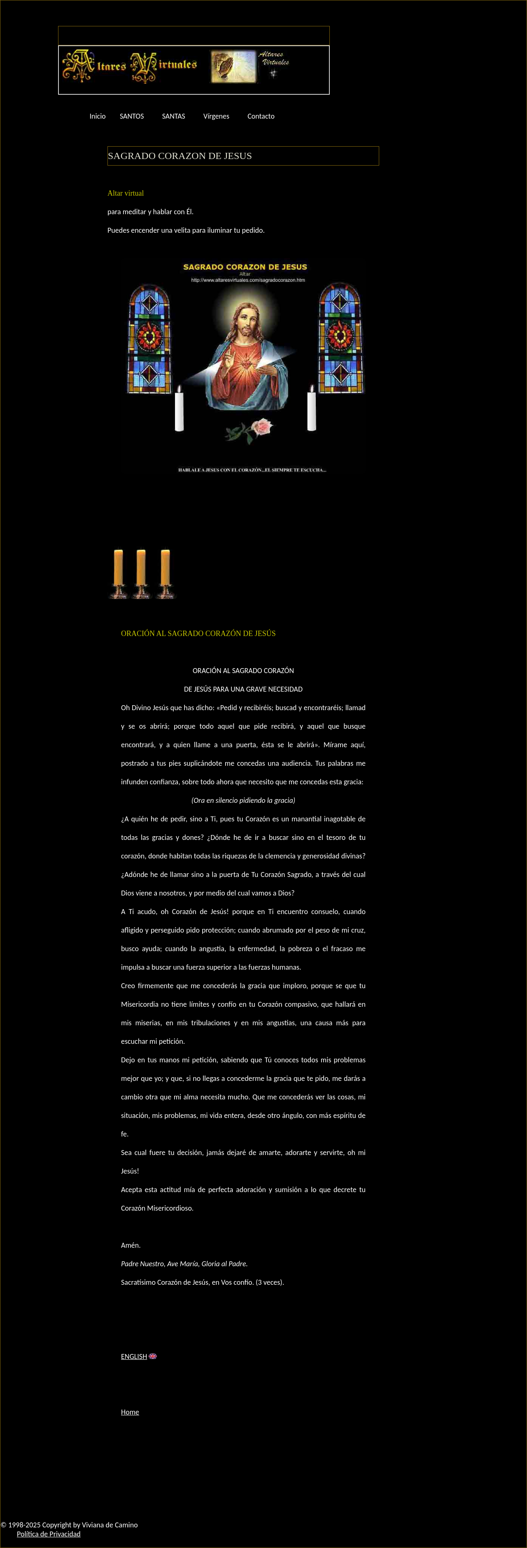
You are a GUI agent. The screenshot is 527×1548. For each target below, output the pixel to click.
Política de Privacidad (49, 1534)
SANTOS (132, 116)
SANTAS (173, 116)
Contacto (261, 116)
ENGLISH (134, 1356)
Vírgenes (216, 116)
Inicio (98, 116)
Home (130, 1412)
